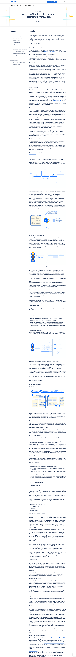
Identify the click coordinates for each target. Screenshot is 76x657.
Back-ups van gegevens (17, 42)
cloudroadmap (36, 630)
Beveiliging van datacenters (17, 44)
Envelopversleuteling (33, 651)
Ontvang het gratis (52, 1)
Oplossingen (29, 1)
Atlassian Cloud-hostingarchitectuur (19, 36)
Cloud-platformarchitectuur (16, 47)
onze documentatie (57, 100)
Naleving (29, 5)
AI (33, 5)
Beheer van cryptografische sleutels (18, 68)
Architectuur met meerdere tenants (18, 51)
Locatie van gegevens (16, 40)
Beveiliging (25, 5)
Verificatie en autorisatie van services (19, 62)
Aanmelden (63, 1)
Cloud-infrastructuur (14, 33)
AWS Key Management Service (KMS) (57, 637)
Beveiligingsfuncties (14, 60)
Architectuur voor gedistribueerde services (20, 49)
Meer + (34, 1)
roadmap (36, 103)
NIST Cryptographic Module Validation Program (54, 643)
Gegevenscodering (16, 66)
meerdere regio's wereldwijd (50, 51)
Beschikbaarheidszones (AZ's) (17, 38)
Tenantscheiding (15, 55)
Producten (22, 1)
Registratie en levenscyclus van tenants (19, 53)
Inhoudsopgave (13, 31)
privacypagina (62, 626)
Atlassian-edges (15, 57)
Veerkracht (19, 5)
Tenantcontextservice (16, 64)
